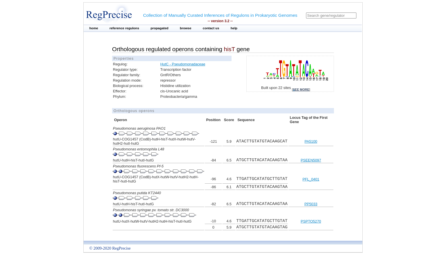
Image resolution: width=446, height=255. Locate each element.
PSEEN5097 (311, 160)
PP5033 (310, 204)
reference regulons (124, 28)
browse (185, 28)
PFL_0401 (310, 179)
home (93, 28)
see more (301, 89)
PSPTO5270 (311, 221)
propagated (159, 28)
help (234, 28)
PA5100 (311, 141)
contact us (211, 28)
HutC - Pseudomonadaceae (182, 64)
